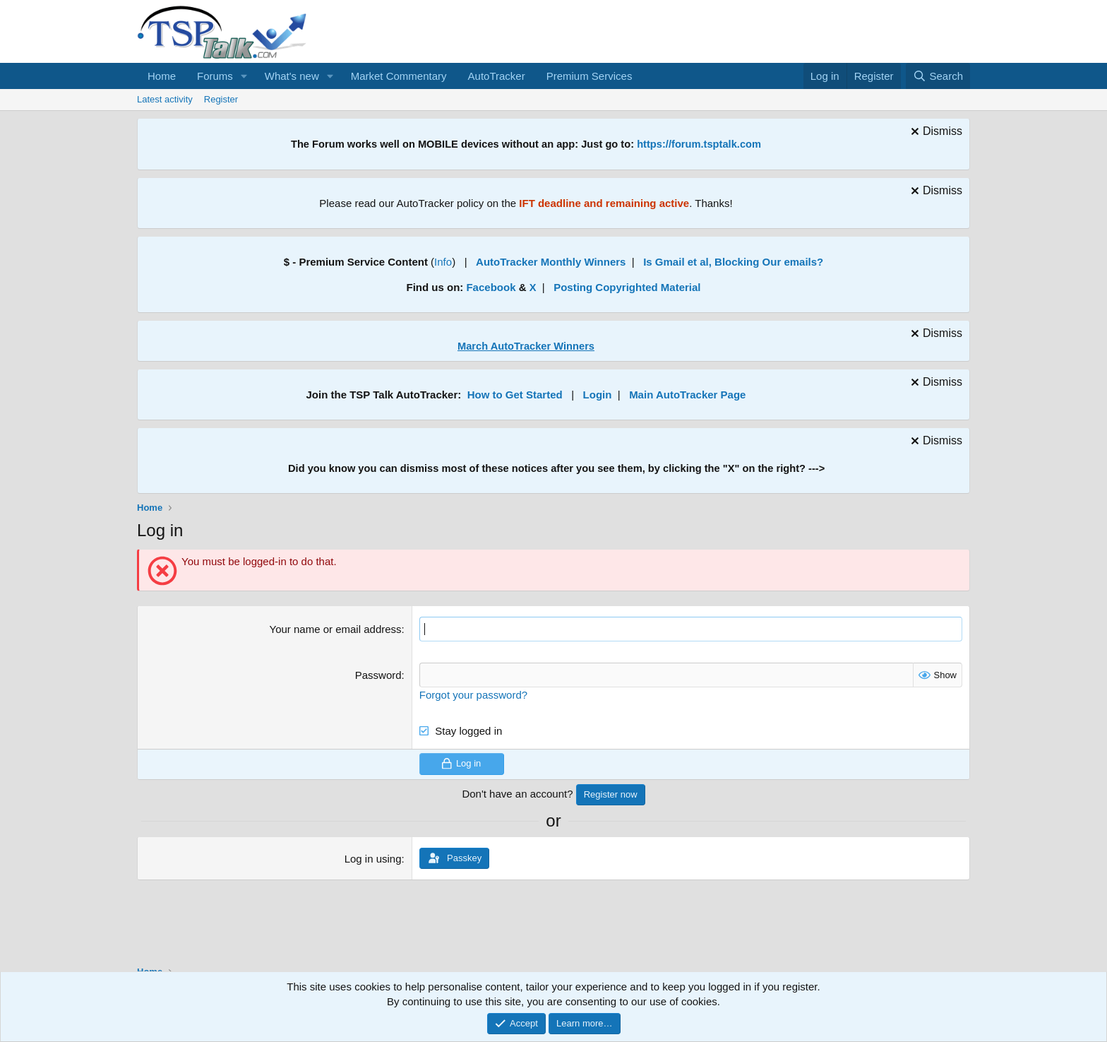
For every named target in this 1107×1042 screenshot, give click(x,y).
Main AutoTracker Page (687, 395)
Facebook (490, 287)
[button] (244, 76)
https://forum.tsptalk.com (699, 144)
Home (162, 76)
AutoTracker (496, 76)
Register (221, 99)
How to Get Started (515, 395)
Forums (215, 76)
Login (597, 395)
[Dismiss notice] (934, 133)
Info (443, 262)
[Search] (938, 76)
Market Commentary (399, 76)
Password (378, 675)
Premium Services (589, 76)
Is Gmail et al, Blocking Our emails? (733, 262)
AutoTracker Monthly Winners (551, 262)
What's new (292, 76)
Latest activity (165, 99)
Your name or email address (336, 629)
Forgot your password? (473, 695)
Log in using (373, 859)
